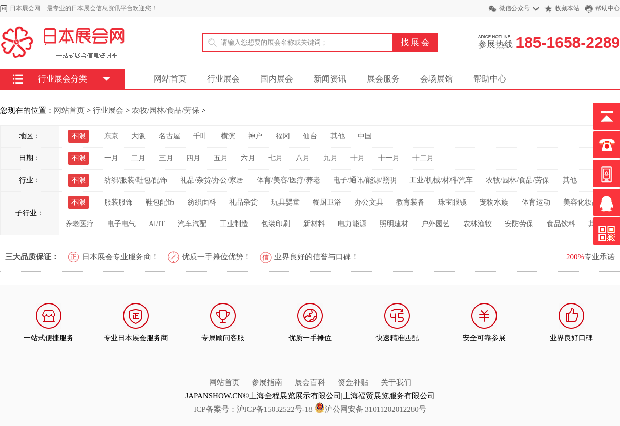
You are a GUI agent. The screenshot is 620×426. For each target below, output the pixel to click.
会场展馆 (436, 78)
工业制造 (234, 224)
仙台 (310, 136)
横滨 (228, 136)
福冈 (283, 136)
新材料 (314, 224)
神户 (255, 136)
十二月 (423, 158)
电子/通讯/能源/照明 (365, 180)
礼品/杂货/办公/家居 (212, 180)
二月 (138, 158)
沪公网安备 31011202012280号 (370, 409)
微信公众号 (514, 8)
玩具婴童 (285, 202)
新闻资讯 (330, 78)
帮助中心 (607, 8)
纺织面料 (202, 202)
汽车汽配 (192, 224)
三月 (166, 158)
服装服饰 (118, 202)
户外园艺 (435, 224)
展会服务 (383, 78)
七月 (275, 158)
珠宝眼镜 (452, 202)
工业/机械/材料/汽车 (441, 180)
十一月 (389, 158)
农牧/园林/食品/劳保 (166, 110)
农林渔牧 (477, 224)
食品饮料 (561, 224)
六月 (248, 158)
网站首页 (170, 78)
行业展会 (223, 78)
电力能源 (352, 224)
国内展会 (276, 78)
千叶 (200, 136)
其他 (337, 136)
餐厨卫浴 (327, 202)
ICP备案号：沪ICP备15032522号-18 (253, 409)
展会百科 (310, 382)
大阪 (138, 136)
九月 (330, 158)
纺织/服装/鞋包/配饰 (136, 180)
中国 (365, 136)
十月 (357, 158)
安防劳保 (519, 224)
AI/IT (157, 224)
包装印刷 (275, 224)
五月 (221, 158)
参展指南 (267, 382)
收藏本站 (567, 8)
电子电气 (121, 224)
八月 (303, 158)
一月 (111, 158)
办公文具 (369, 202)
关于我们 (396, 382)
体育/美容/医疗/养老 (288, 180)
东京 (111, 136)
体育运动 (536, 202)
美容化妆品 (581, 202)
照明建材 (394, 224)
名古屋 (169, 136)
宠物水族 (494, 202)
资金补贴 (353, 382)
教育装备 (410, 202)
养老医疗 (79, 224)
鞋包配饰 (160, 202)
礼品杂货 (243, 202)
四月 (193, 158)
